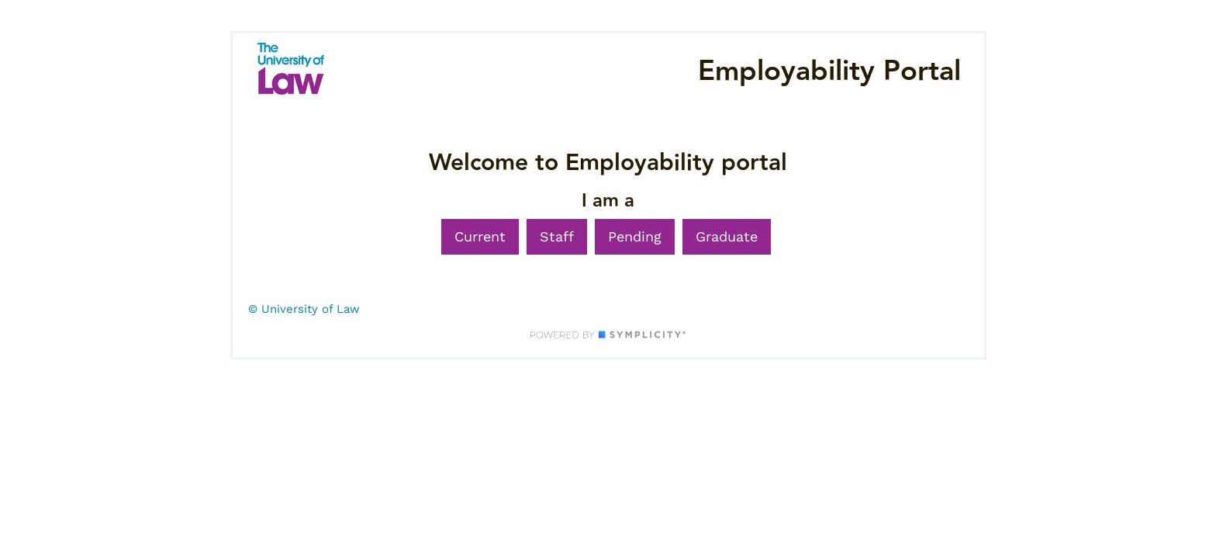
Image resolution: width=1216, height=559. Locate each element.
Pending (635, 236)
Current (480, 236)
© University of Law (304, 309)
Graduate (727, 236)
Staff (557, 236)
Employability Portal (829, 71)
